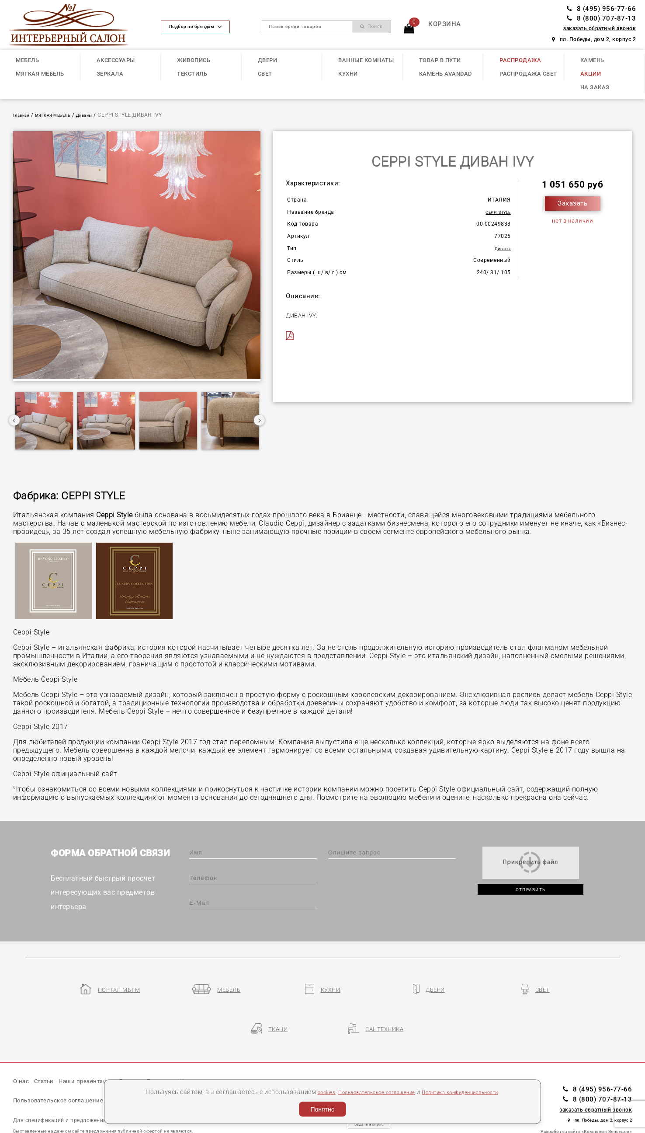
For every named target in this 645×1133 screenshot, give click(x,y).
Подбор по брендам (195, 26)
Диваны (104, 115)
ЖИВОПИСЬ (193, 60)
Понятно (322, 1109)
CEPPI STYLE (494, 212)
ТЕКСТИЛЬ (192, 73)
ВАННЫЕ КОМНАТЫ (366, 60)
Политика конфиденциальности (471, 1091)
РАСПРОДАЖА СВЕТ (528, 73)
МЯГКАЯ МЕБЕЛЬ (40, 73)
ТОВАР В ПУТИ (440, 60)
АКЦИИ (590, 73)
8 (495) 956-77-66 (601, 9)
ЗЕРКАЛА (110, 73)
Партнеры (191, 1047)
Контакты (232, 1047)
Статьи (50, 1047)
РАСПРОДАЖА (520, 60)
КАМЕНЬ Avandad (445, 73)
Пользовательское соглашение (368, 1091)
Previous (14, 421)
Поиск (371, 26)
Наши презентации (102, 1047)
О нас (22, 1047)
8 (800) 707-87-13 (601, 18)
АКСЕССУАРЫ (116, 60)
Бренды (154, 1047)
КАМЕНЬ (592, 60)
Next (259, 421)
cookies (307, 1091)
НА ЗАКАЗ (595, 87)
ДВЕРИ (267, 60)
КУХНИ (348, 73)
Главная (24, 115)
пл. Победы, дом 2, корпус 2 (594, 39)
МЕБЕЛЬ (27, 60)
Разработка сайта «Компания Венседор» (586, 1097)
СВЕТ (265, 73)
